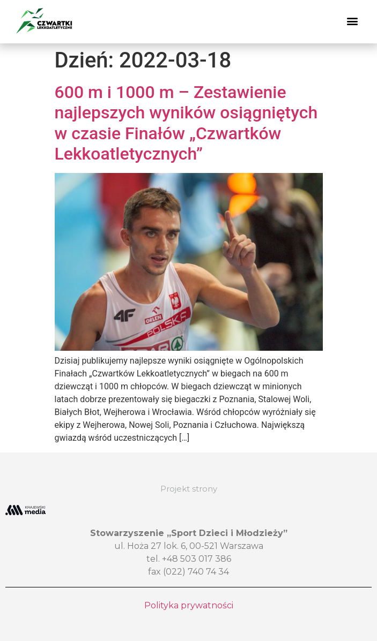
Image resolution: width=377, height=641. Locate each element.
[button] (352, 21)
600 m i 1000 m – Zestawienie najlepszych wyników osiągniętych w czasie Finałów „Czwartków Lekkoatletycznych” (186, 123)
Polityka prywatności (188, 605)
